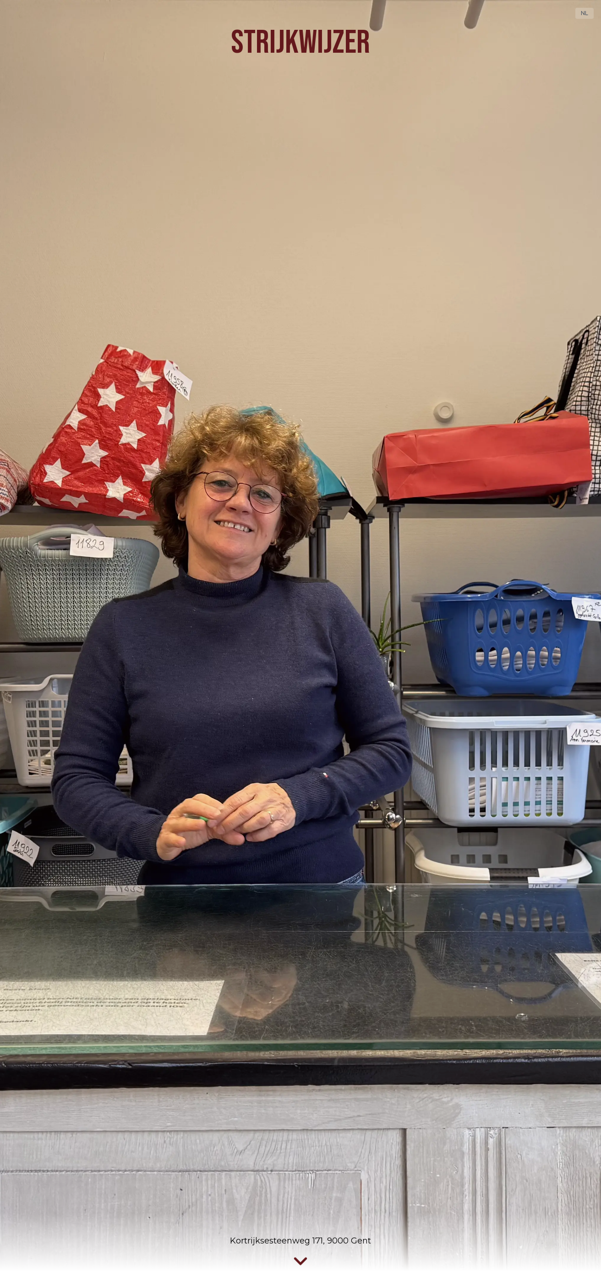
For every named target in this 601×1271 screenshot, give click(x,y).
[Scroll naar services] (300, 1262)
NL (584, 13)
